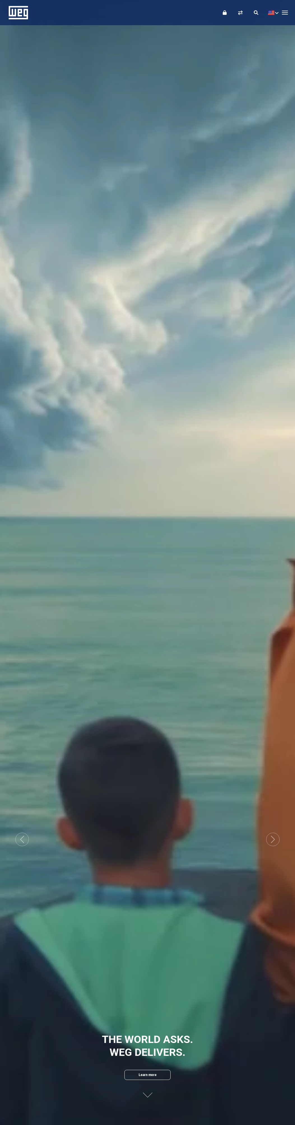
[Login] (224, 12)
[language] (272, 12)
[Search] (256, 12)
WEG (16, 12)
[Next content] (148, 1092)
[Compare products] (240, 12)
